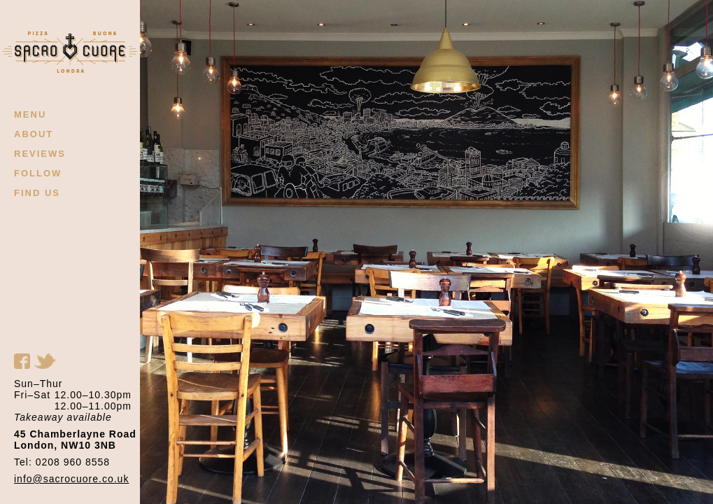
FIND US (37, 193)
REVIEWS (40, 153)
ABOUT (33, 134)
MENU (30, 114)
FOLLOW (38, 173)
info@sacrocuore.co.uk (71, 478)
